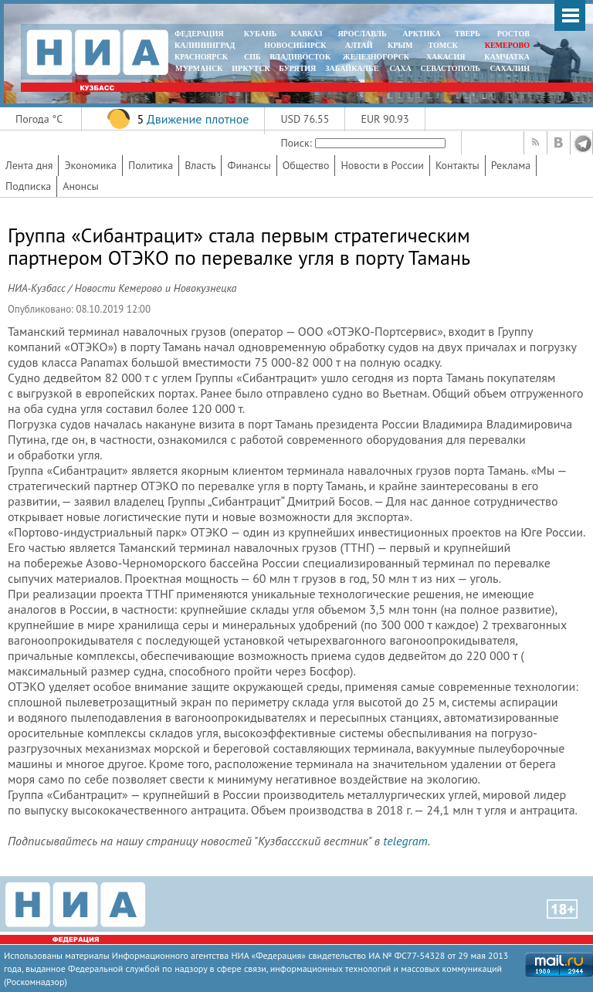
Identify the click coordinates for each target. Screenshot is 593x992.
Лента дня (29, 165)
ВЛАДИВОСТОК (299, 56)
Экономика (90, 165)
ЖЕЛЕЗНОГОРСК (376, 56)
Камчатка (506, 56)
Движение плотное (198, 119)
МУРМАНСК (199, 68)
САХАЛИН (510, 68)
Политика (150, 165)
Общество (306, 165)
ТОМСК (445, 45)
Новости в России (382, 165)
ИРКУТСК (250, 68)
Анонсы (80, 186)
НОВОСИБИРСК (295, 45)
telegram (405, 840)
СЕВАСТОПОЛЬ (449, 68)
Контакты (457, 165)
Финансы (248, 165)
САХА (400, 68)
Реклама (511, 165)
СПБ (252, 56)
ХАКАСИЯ (444, 56)
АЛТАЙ (359, 45)
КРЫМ (400, 45)
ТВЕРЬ (467, 33)
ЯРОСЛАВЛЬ (361, 33)
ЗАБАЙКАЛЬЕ (353, 68)
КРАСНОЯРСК (201, 56)
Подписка (28, 186)
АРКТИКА (421, 33)
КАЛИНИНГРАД (205, 45)
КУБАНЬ (260, 33)
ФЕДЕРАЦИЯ (199, 33)
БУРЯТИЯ (297, 68)
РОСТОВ (513, 33)
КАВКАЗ (307, 33)
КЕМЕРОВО (507, 45)
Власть (200, 165)
